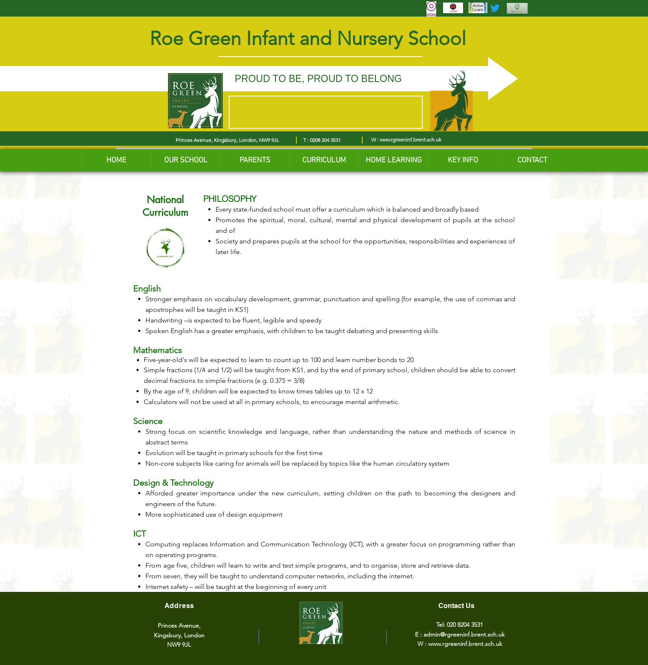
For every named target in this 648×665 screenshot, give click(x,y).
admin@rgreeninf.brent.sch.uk (464, 634)
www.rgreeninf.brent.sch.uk (410, 139)
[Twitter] (495, 8)
